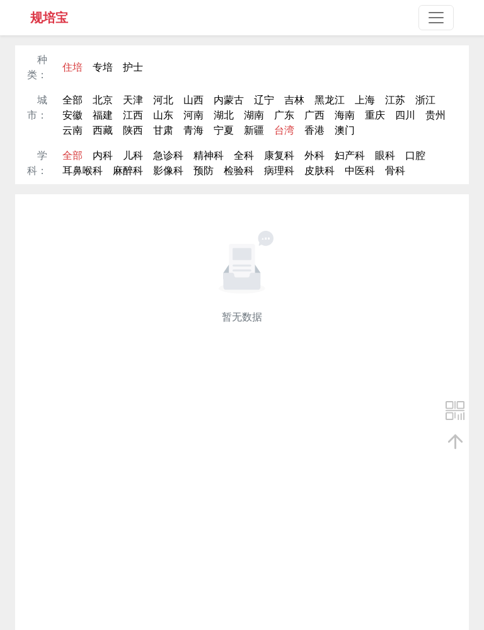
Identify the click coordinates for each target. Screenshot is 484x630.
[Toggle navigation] (436, 17)
